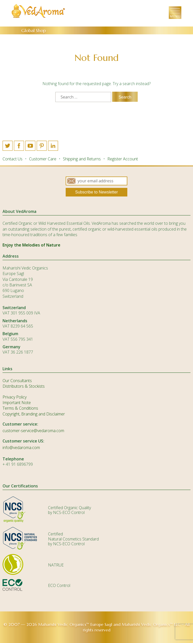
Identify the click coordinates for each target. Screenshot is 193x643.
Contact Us (12, 159)
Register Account (122, 159)
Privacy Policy (15, 397)
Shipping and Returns (82, 159)
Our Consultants (17, 380)
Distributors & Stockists (24, 386)
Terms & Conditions (20, 408)
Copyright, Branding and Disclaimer (34, 414)
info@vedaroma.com (21, 447)
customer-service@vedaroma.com (33, 430)
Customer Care (42, 159)
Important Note (17, 402)
